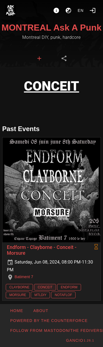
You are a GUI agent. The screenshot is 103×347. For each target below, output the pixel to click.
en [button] (81, 10)
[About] (56, 10)
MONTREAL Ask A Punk (52, 27)
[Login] (93, 10)
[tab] (39, 58)
